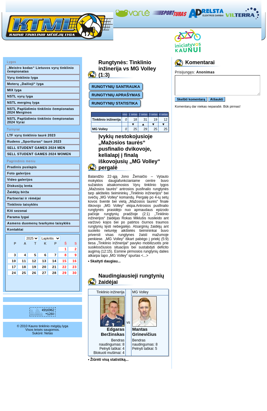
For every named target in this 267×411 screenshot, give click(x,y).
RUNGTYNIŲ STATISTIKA (115, 103)
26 (34, 273)
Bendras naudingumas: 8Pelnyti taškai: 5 (150, 323)
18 (24, 267)
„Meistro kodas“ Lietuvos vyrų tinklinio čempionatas (41, 69)
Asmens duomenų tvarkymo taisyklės (38, 223)
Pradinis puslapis (22, 167)
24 (14, 273)
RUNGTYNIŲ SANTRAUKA (116, 86)
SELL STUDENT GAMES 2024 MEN (36, 147)
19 (34, 267)
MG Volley (100, 129)
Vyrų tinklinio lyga (22, 77)
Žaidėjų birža (18, 192)
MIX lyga (14, 90)
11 (24, 261)
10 (14, 261)
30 (75, 273)
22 (64, 267)
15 (64, 261)
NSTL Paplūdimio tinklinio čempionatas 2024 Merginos (41, 110)
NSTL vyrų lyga (20, 96)
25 (24, 273)
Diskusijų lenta (19, 186)
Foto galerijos (19, 173)
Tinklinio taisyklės (22, 204)
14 (54, 261)
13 (44, 261)
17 (14, 267)
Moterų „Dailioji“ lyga (25, 84)
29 (64, 273)
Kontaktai (15, 229)
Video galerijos (20, 179)
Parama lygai (18, 217)
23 (75, 267)
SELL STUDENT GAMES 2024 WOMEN (39, 154)
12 (34, 261)
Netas (48, 333)
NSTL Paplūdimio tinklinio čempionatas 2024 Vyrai (41, 120)
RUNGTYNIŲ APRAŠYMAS (116, 95)
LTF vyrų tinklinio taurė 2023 (31, 135)
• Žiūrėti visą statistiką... (108, 360)
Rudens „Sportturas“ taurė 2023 (34, 141)
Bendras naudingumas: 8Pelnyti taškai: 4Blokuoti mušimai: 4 (107, 325)
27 (44, 273)
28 (54, 273)
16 (75, 261)
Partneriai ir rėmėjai (24, 198)
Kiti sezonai (17, 210)
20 (44, 267)
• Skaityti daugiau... (104, 261)
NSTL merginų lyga (23, 102)
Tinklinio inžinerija (106, 119)
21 (54, 267)
